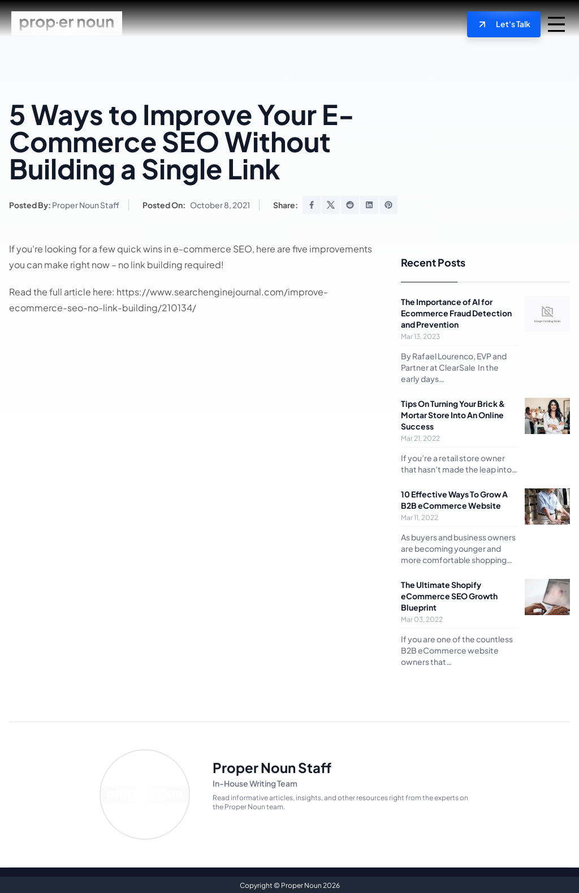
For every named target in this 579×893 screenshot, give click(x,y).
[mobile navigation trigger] (556, 23)
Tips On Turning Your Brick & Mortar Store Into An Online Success (453, 413)
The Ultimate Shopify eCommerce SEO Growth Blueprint (449, 594)
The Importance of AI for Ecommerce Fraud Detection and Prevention (456, 311)
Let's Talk (507, 23)
